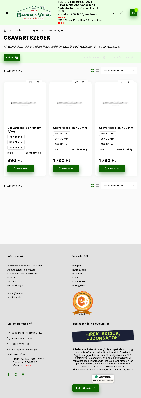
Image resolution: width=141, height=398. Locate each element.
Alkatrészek (14, 297)
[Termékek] (7, 12)
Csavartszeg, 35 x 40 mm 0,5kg (24, 129)
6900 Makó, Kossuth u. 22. (27, 332)
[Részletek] (20, 168)
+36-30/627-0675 (22, 338)
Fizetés (11, 277)
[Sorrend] (119, 70)
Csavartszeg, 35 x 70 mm (70, 127)
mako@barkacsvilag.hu (81, 4)
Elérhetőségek (15, 285)
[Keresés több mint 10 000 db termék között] (112, 12)
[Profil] (121, 12)
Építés (18, 30)
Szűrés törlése (122, 57)
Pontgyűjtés (79, 285)
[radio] (97, 70)
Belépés (77, 265)
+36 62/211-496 (21, 343)
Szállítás (12, 281)
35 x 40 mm (16, 136)
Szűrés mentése (93, 57)
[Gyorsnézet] (37, 82)
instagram (15, 374)
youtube (23, 374)
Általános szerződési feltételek (25, 265)
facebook (8, 374)
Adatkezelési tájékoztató (21, 269)
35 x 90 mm (16, 147)
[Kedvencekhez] (30, 82)
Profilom (77, 273)
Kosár (75, 277)
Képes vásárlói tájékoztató (22, 273)
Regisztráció (79, 269)
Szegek (34, 30)
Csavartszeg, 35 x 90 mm (116, 127)
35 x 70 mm (16, 142)
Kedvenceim (79, 281)
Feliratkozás (83, 388)
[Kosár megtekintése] (133, 12)
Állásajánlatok (15, 293)
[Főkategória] (5, 30)
